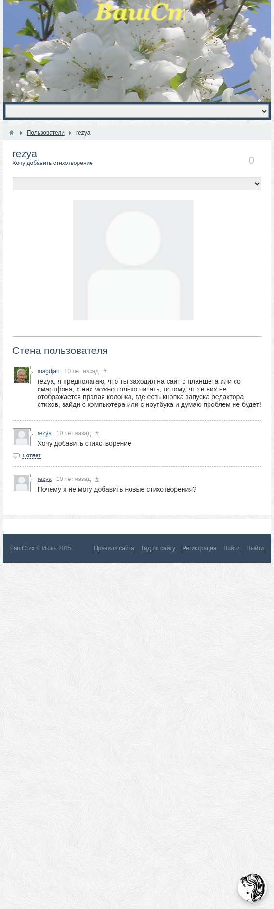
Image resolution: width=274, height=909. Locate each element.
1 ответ (31, 455)
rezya (25, 153)
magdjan (49, 371)
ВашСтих (22, 548)
